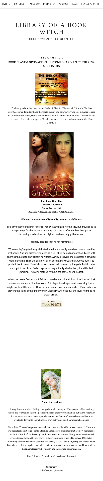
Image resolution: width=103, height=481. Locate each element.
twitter (6, 4)
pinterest (20, 4)
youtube (64, 4)
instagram (49, 4)
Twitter (37, 456)
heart (75, 4)
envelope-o (88, 4)
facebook (34, 4)
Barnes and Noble (48, 211)
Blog (29, 456)
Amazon (32, 211)
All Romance (67, 211)
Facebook (60, 456)
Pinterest (71, 456)
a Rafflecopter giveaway (51, 470)
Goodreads (49, 456)
